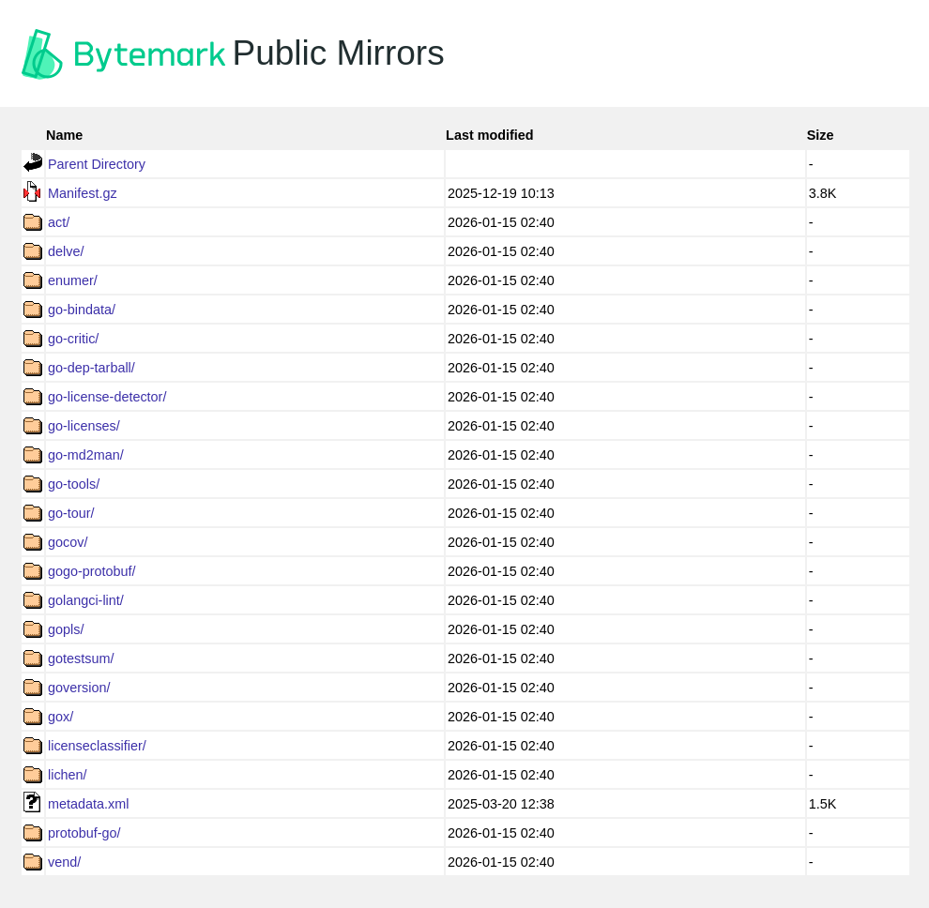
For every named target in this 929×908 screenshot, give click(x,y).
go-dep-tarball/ (91, 367)
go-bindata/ (81, 309)
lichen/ (67, 774)
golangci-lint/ (86, 600)
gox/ (60, 716)
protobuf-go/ (84, 832)
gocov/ (67, 542)
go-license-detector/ (107, 396)
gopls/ (66, 629)
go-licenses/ (84, 425)
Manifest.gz (82, 193)
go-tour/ (71, 513)
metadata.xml (88, 803)
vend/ (64, 862)
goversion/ (79, 687)
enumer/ (73, 280)
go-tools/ (73, 484)
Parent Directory (96, 164)
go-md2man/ (86, 454)
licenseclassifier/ (97, 745)
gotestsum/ (81, 658)
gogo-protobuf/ (92, 571)
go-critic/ (73, 338)
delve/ (66, 251)
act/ (58, 222)
